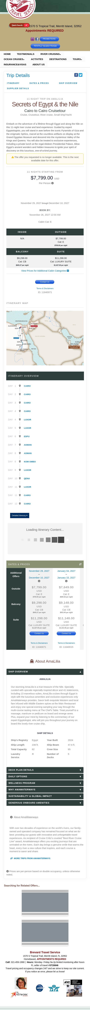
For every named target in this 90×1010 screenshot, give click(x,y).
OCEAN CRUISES (13, 59)
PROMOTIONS (49, 39)
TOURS (77, 59)
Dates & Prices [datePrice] (39, 83)
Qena (27, 478)
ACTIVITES (37, 59)
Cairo (27, 386)
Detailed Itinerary (19, 515)
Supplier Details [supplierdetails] (18, 88)
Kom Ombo (30, 462)
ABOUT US (38, 64)
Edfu (27, 436)
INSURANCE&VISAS (15, 64)
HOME (7, 54)
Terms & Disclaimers (45, 288)
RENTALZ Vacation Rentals (45, 46)
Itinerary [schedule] (13, 83)
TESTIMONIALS (25, 54)
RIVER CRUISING (50, 54)
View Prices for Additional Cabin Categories (45, 270)
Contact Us (44, 282)
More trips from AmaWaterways (30, 858)
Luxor (27, 419)
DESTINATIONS (58, 59)
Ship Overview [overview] (68, 83)
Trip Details (18, 75)
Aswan (28, 445)
